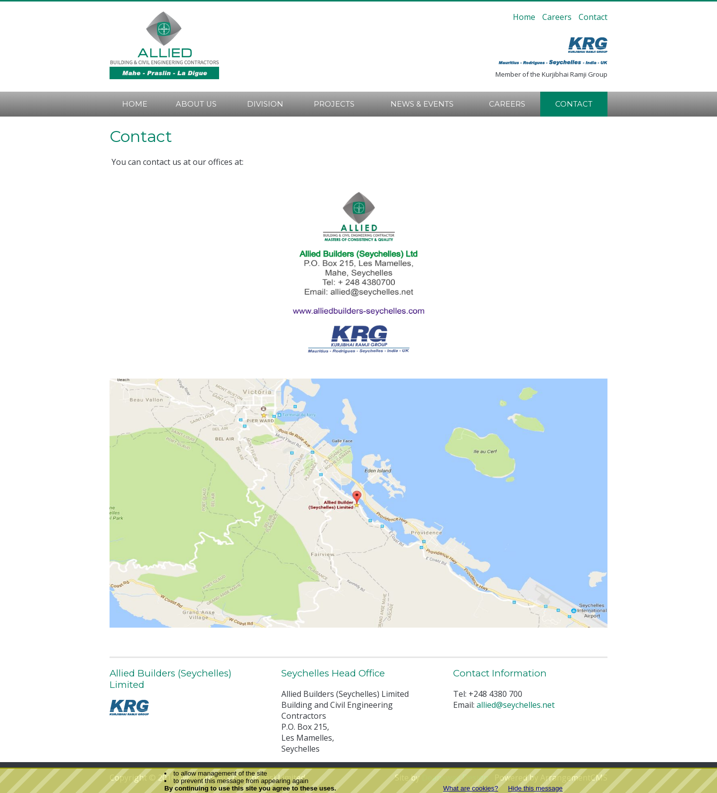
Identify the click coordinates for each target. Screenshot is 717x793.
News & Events (422, 104)
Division (265, 104)
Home (524, 16)
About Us (196, 104)
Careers (557, 16)
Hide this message (535, 788)
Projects (334, 104)
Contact (593, 16)
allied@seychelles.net (516, 704)
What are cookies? (470, 788)
